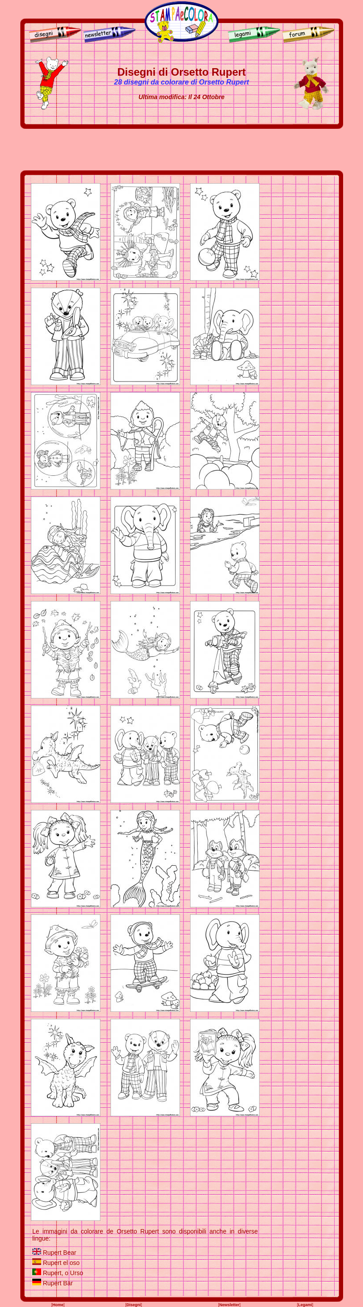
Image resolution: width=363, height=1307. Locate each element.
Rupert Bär (58, 1283)
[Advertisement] (182, 150)
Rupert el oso (61, 1262)
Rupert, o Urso (63, 1272)
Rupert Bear (59, 1252)
